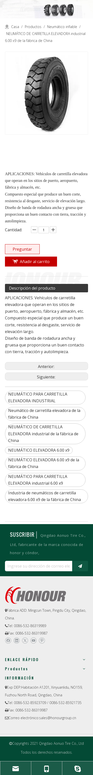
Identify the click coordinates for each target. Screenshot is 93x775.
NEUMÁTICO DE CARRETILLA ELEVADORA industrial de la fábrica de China (43, 433)
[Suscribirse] (80, 566)
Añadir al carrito (35, 261)
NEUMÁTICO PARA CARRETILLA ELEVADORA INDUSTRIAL (37, 397)
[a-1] (46, 9)
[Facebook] (8, 640)
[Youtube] (33, 640)
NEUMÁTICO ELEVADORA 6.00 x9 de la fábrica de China (43, 463)
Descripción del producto (32, 288)
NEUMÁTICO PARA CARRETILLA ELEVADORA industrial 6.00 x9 (37, 480)
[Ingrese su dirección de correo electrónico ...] (37, 566)
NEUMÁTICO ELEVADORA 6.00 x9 (38, 450)
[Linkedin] (16, 640)
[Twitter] (25, 640)
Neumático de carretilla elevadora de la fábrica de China (44, 414)
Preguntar (22, 249)
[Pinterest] (42, 640)
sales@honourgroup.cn (57, 717)
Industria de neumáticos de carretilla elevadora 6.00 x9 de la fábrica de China (44, 496)
